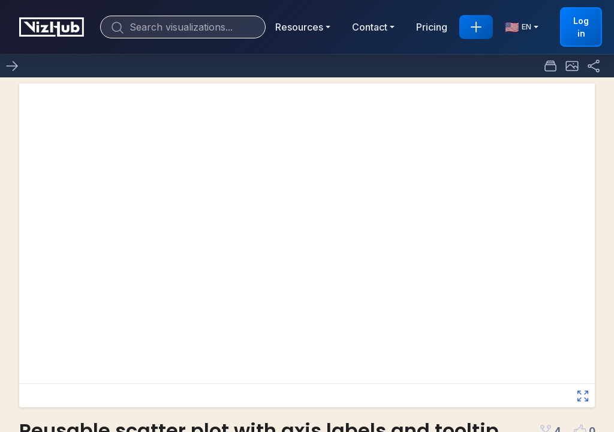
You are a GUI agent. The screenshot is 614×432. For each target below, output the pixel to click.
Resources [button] (299, 27)
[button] (572, 66)
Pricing (431, 27)
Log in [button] (581, 27)
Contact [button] (369, 27)
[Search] (183, 27)
